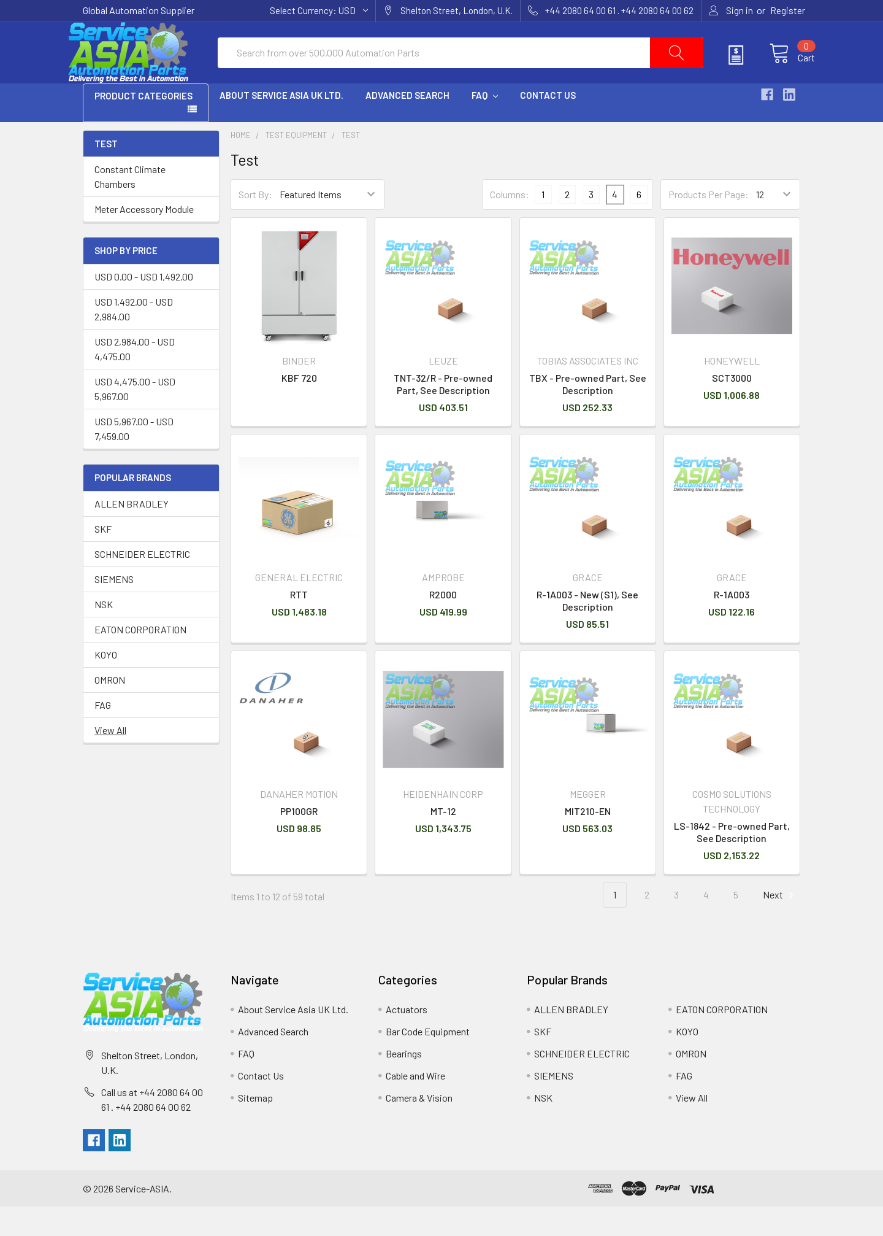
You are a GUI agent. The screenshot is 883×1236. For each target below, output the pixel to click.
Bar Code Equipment (428, 1061)
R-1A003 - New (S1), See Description (587, 630)
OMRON (109, 709)
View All (110, 759)
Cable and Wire (415, 1105)
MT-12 (443, 840)
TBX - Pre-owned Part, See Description (587, 413)
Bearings (404, 1083)
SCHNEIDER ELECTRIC (142, 583)
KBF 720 (299, 407)
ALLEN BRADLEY (131, 533)
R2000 (443, 624)
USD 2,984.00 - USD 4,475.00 (134, 378)
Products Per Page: (708, 224)
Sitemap (255, 1127)
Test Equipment (296, 164)
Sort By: (255, 224)
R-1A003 (731, 624)
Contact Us (548, 124)
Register (787, 10)
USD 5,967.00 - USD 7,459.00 (134, 458)
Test (351, 164)
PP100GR (299, 840)
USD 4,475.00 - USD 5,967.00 (134, 418)
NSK (103, 633)
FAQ (485, 124)
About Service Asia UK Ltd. (281, 124)
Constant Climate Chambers (130, 206)
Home (241, 164)
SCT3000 (732, 407)
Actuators (406, 1039)
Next (780, 924)
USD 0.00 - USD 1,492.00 (143, 306)
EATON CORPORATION (140, 659)
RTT (299, 624)
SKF (103, 558)
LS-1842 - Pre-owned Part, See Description (732, 861)
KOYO (105, 684)
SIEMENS (114, 608)
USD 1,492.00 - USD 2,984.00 (133, 338)
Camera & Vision (419, 1127)
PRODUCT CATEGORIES (143, 125)
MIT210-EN (588, 840)
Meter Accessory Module (144, 238)
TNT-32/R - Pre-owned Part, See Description (443, 413)
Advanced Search (407, 124)
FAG (102, 734)
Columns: (509, 224)
